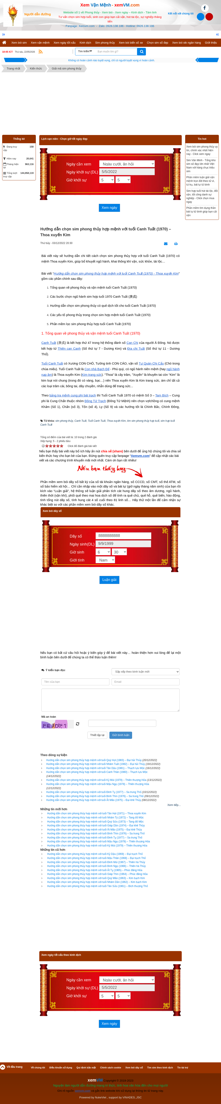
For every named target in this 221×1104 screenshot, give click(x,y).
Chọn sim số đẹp (157, 42)
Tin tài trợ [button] (182, 1067)
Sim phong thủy (105, 42)
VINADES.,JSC (132, 1097)
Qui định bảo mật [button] (86, 1067)
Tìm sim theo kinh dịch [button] (160, 1067)
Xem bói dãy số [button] (134, 1067)
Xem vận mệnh (40, 42)
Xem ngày (109, 207)
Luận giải (109, 580)
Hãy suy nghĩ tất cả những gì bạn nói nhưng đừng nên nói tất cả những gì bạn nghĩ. (111, 60)
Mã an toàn (48, 716)
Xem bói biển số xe (131, 42)
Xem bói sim (19, 42)
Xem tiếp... (174, 805)
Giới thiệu (211, 42)
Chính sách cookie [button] (110, 1067)
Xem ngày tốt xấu (65, 42)
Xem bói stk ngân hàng (186, 42)
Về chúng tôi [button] (38, 1067)
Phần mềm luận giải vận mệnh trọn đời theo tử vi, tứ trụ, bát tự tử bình (200, 181)
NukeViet (100, 1097)
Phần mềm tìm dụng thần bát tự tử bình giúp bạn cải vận (201, 211)
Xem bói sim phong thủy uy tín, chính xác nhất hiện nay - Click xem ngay (202, 150)
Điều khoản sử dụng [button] (60, 1067)
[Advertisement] (110, 104)
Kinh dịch (85, 42)
